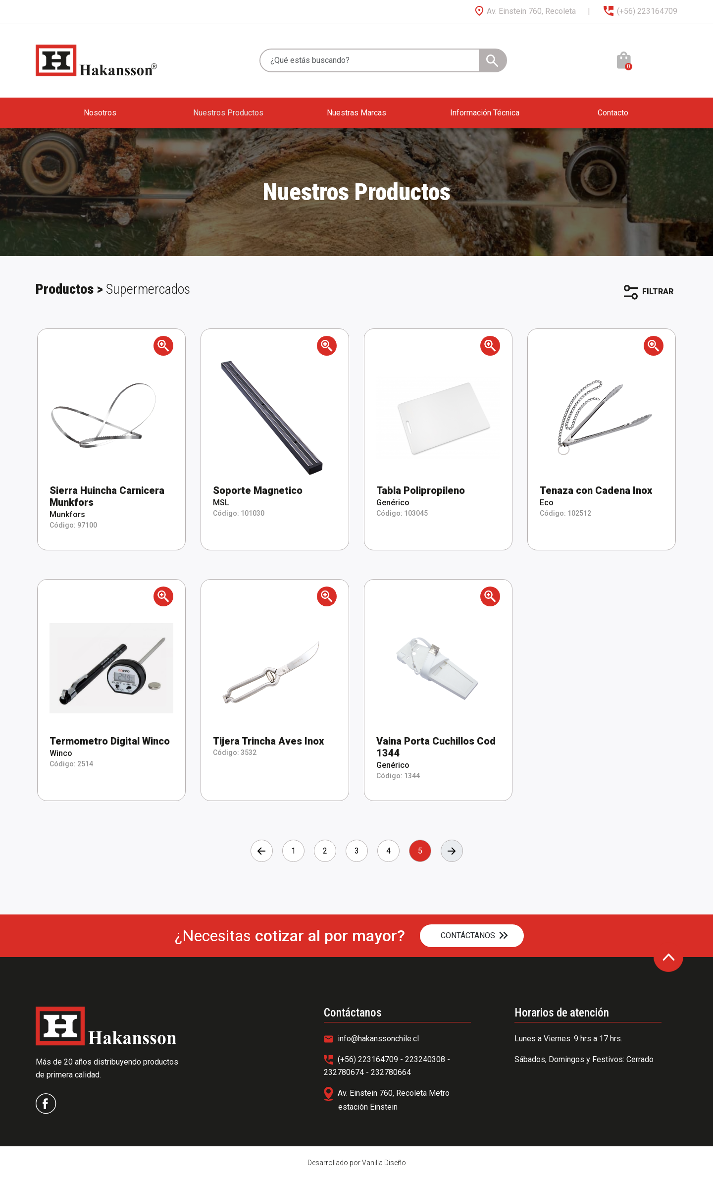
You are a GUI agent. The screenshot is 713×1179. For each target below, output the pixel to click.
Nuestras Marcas (356, 112)
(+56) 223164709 (639, 11)
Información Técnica (484, 112)
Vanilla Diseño (384, 1163)
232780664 (391, 1072)
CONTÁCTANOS (474, 935)
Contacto (613, 112)
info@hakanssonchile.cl (371, 1038)
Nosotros (100, 112)
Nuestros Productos (228, 112)
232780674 (345, 1072)
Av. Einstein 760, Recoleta (525, 11)
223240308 (426, 1059)
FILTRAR (648, 292)
